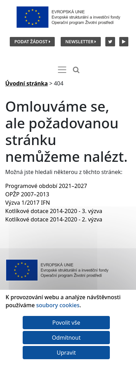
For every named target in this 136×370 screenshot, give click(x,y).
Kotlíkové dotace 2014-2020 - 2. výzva (53, 219)
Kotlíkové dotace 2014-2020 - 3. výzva (53, 211)
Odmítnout (66, 337)
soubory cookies (58, 305)
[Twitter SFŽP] (109, 41)
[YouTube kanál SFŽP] (122, 41)
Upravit (66, 352)
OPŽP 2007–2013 (27, 194)
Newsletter (80, 41)
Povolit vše (66, 322)
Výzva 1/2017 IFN (27, 202)
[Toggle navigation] (62, 69)
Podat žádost (32, 41)
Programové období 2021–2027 (46, 186)
